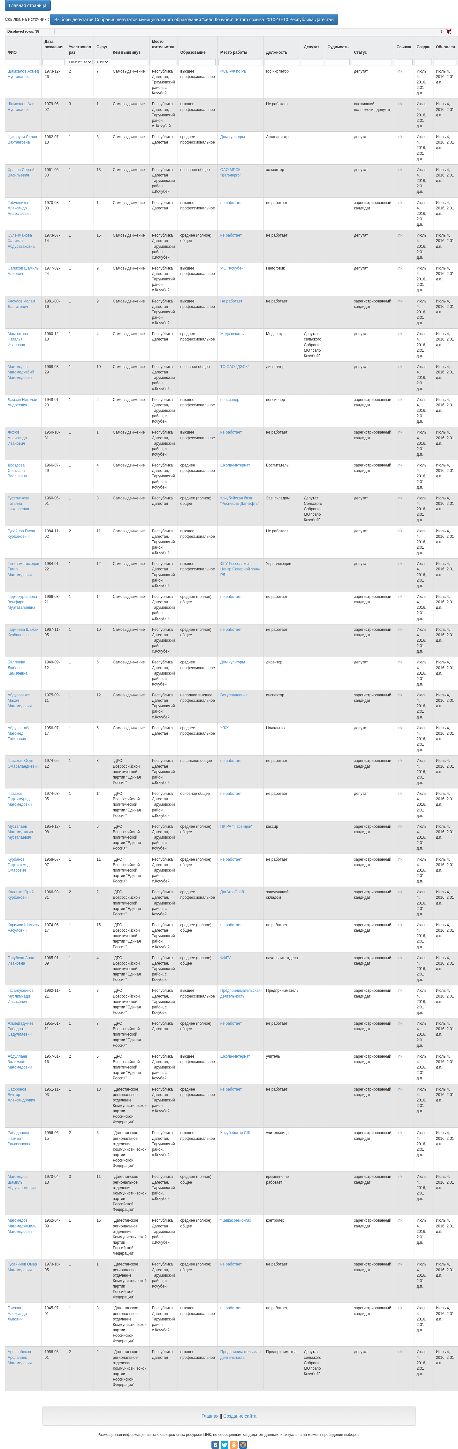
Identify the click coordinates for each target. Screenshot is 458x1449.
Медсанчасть (232, 334)
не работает (231, 202)
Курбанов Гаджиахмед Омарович (19, 865)
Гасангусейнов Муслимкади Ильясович (21, 996)
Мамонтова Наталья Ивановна (18, 339)
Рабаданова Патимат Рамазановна (19, 1138)
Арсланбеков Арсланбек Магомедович (20, 1357)
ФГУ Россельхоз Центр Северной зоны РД (240, 569)
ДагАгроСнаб (232, 892)
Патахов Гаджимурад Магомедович (20, 799)
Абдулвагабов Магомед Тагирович (20, 733)
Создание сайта (239, 1416)
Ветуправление (234, 695)
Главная (210, 1416)
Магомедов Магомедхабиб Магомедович (21, 372)
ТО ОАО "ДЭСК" (234, 366)
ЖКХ (224, 728)
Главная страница (28, 5)
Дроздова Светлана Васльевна (17, 470)
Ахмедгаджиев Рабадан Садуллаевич (21, 1029)
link (399, 71)
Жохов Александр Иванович (17, 437)
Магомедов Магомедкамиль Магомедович (22, 1226)
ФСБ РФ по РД (233, 71)
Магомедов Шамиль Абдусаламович (22, 1182)
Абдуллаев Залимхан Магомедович (20, 1061)
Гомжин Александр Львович (17, 1313)
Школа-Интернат (235, 465)
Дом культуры (232, 137)
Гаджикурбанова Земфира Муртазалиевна (22, 602)
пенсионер (229, 399)
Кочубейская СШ (235, 1133)
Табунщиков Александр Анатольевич (19, 208)
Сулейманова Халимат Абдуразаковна (21, 240)
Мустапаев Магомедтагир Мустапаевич (20, 832)
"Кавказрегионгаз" (236, 1220)
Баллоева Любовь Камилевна (17, 667)
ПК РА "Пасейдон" (236, 826)
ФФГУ (225, 958)
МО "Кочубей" (232, 268)
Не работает (231, 301)
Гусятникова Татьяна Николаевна (18, 503)
